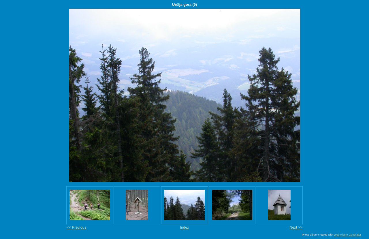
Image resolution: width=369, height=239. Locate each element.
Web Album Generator (347, 234)
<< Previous (76, 227)
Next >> (295, 227)
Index (184, 227)
